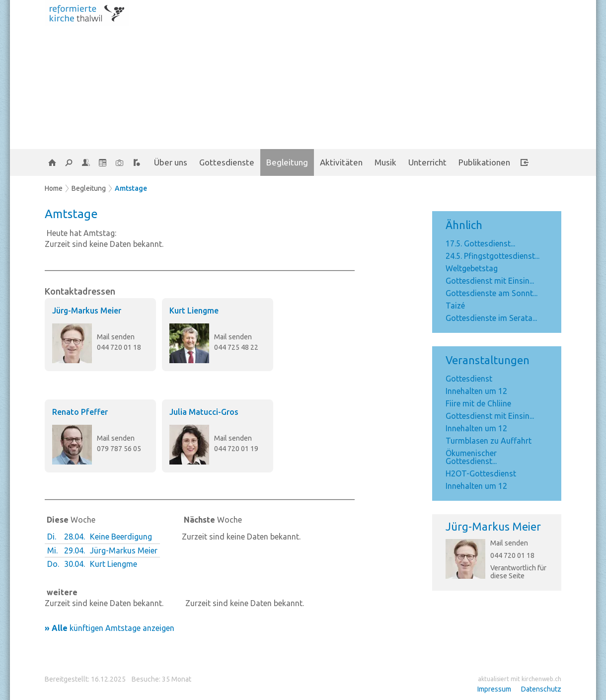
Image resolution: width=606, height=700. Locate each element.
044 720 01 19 (236, 449)
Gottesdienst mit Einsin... (490, 281)
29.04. (74, 550)
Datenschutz (541, 689)
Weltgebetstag (472, 268)
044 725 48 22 (236, 347)
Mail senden (509, 543)
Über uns (170, 162)
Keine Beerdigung (121, 536)
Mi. (52, 550)
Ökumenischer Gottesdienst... (471, 457)
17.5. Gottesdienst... (480, 243)
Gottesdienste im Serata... (491, 318)
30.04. (74, 563)
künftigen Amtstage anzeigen (109, 627)
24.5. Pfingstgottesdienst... (492, 256)
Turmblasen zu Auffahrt (488, 441)
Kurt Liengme (194, 310)
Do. (53, 563)
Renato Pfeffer (80, 411)
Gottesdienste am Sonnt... (491, 293)
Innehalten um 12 (476, 391)
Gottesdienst (469, 379)
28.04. (74, 536)
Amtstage (131, 188)
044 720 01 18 (512, 555)
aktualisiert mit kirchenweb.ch (519, 679)
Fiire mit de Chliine (478, 403)
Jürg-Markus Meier (493, 526)
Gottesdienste (226, 162)
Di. (51, 536)
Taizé (455, 306)
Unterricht (427, 162)
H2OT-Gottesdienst (481, 473)
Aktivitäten (341, 162)
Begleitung (287, 162)
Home (54, 188)
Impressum (494, 689)
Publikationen (484, 162)
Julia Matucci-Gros (203, 411)
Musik (385, 162)
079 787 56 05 (119, 449)
